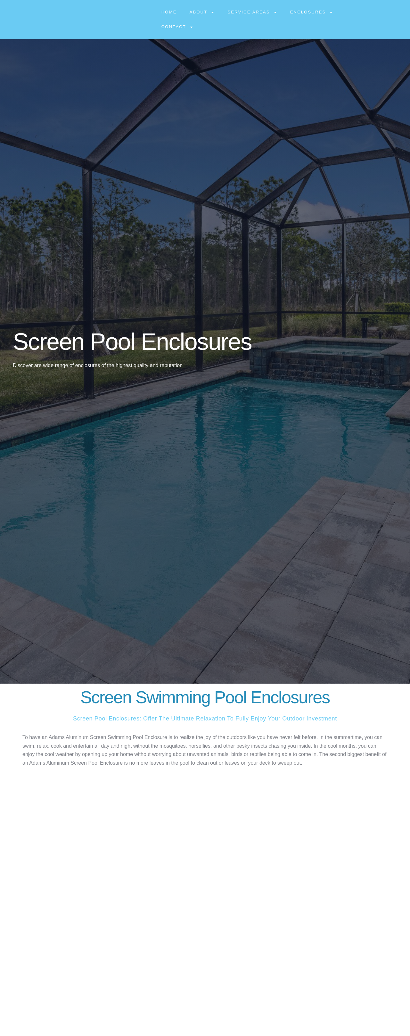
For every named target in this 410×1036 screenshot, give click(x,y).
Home (169, 12)
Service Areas (252, 12)
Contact (177, 27)
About (202, 12)
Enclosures (311, 12)
